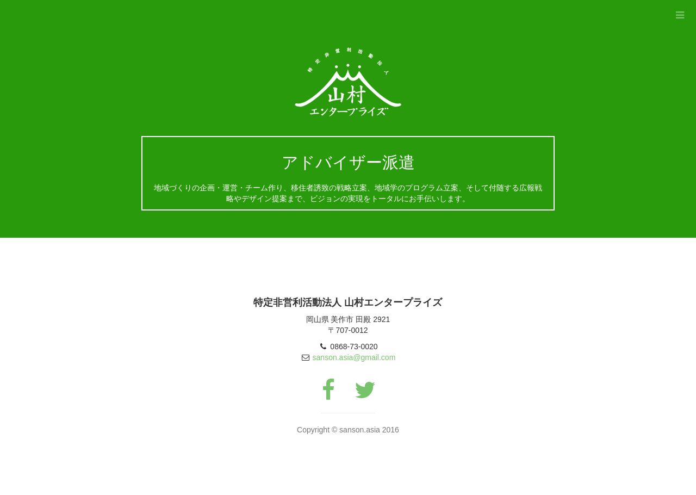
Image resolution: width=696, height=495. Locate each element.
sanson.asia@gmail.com (354, 357)
